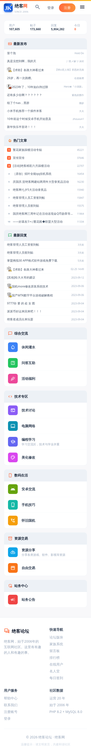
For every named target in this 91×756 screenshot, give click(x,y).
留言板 (55, 650)
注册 (67, 7)
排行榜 (55, 657)
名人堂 (55, 671)
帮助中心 (10, 698)
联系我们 (10, 705)
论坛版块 (56, 637)
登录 (50, 7)
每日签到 (56, 677)
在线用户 (56, 664)
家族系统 (56, 644)
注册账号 (10, 711)
